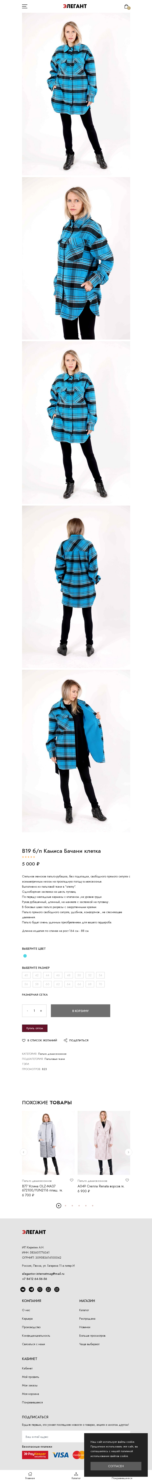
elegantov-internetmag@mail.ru (43, 1274)
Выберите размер (36, 968)
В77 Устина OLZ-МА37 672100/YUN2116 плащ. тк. (42, 1188)
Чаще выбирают (89, 1344)
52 (90, 975)
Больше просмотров (92, 1335)
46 (58, 975)
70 (100, 984)
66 (79, 984)
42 (37, 975)
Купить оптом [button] (34, 1028)
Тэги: (26, 1064)
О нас (26, 1310)
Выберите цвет (34, 949)
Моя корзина (30, 1394)
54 (100, 975)
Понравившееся (32, 1402)
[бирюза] (25, 956)
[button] (23, 1152)
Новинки (84, 1327)
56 (26, 984)
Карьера (27, 1318)
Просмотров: (31, 1069)
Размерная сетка (35, 995)
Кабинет (27, 1368)
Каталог (84, 1310)
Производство (31, 1327)
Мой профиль (30, 1377)
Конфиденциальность (36, 1335)
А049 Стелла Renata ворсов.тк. (101, 1186)
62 (58, 984)
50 (79, 975)
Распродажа (87, 1318)
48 (68, 975)
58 (37, 984)
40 (26, 975)
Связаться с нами (33, 1344)
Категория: (29, 1054)
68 (90, 984)
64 (68, 984)
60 (47, 984)
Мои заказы (30, 1385)
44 (47, 975)
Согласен (116, 1466)
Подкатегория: (33, 1059)
